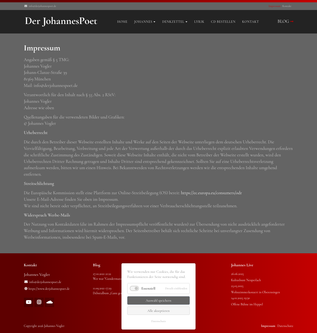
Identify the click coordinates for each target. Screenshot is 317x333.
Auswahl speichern (158, 300)
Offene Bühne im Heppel (247, 304)
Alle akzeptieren (158, 311)
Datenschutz (158, 321)
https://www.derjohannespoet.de (49, 289)
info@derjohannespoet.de (42, 6)
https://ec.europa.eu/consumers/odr (211, 193)
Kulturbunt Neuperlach (246, 280)
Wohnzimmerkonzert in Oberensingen (255, 292)
